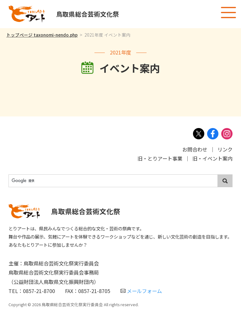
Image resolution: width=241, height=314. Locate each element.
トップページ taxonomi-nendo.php (42, 35)
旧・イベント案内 (212, 158)
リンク (225, 149)
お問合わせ (194, 149)
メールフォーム (141, 291)
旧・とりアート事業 (159, 158)
